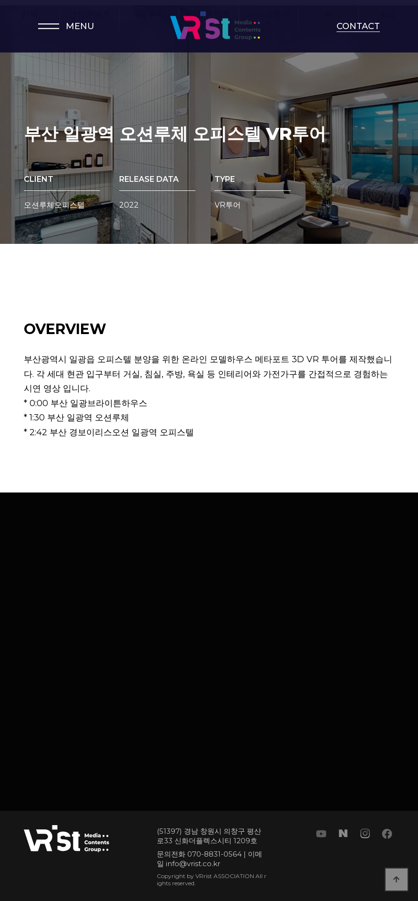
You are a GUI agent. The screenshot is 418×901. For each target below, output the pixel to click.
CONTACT (358, 26)
